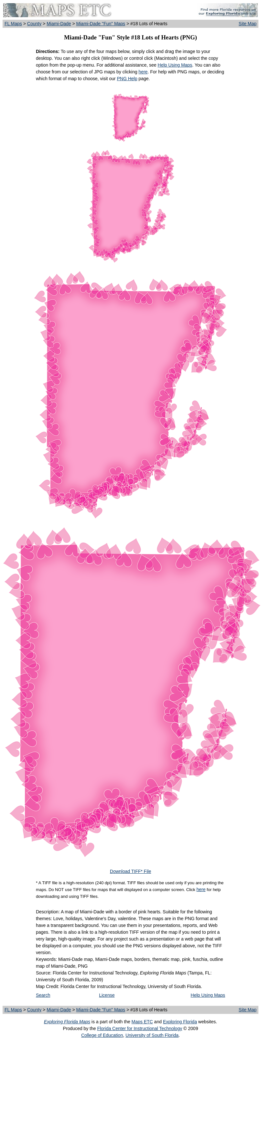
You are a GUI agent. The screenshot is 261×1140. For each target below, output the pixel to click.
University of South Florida (152, 1035)
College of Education (102, 1035)
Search (43, 995)
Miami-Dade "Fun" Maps (100, 23)
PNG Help (127, 78)
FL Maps (13, 23)
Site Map (247, 23)
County (34, 23)
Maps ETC (142, 1021)
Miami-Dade (59, 23)
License (106, 995)
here (142, 71)
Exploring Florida (180, 1021)
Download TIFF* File (130, 871)
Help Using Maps (175, 65)
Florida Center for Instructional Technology (139, 1028)
